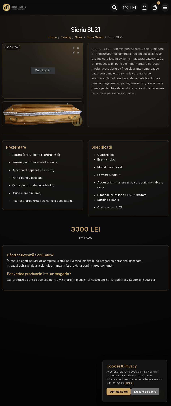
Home (52, 37)
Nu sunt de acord (145, 391)
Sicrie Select (94, 37)
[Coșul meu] (155, 7)
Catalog (66, 37)
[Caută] (114, 7)
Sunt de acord (118, 391)
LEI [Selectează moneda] (129, 7)
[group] (43, 70)
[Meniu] (165, 7)
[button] (75, 50)
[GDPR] (129, 383)
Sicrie (79, 37)
